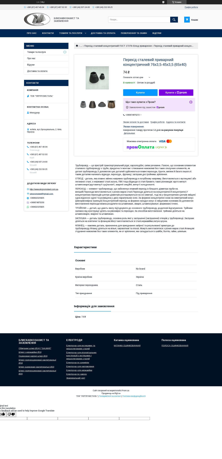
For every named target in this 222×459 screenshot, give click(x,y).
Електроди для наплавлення (80, 366)
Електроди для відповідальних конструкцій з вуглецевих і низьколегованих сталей (81, 355)
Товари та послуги (70, 33)
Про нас (32, 33)
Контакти (48, 33)
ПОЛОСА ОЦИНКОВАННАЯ (175, 345)
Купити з (176, 92)
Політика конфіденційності (134, 396)
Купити (140, 92)
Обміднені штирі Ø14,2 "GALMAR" (35, 348)
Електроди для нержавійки (79, 370)
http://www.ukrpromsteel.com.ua (44, 189)
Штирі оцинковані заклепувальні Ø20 (36, 367)
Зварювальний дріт (75, 378)
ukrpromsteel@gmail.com (41, 193)
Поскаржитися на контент (110, 396)
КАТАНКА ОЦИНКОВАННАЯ (127, 345)
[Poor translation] (11, 414)
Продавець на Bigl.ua (111, 393)
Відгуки (156, 33)
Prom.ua (125, 391)
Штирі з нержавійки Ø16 (30, 352)
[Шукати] (174, 20)
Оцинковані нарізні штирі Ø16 (33, 356)
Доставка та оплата (103, 33)
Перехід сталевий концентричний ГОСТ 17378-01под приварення (118, 46)
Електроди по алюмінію (77, 362)
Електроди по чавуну (76, 374)
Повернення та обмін (134, 33)
